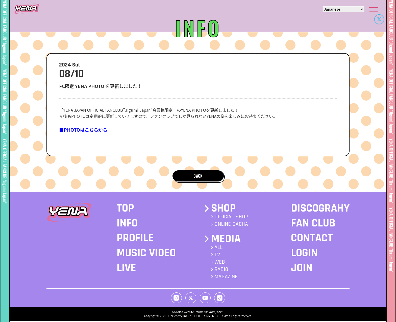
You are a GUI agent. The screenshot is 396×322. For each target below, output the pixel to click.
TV (217, 256)
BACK (198, 176)
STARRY (178, 313)
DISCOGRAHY (320, 209)
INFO (127, 224)
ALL (218, 248)
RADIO (221, 270)
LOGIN (304, 254)
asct (219, 313)
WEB (219, 263)
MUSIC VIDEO (146, 254)
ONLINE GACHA (231, 225)
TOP (125, 209)
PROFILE (135, 239)
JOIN (302, 269)
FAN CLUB (313, 224)
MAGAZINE (226, 278)
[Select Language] (343, 9)
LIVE (126, 269)
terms (199, 313)
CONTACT (312, 239)
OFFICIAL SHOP (231, 218)
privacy (210, 313)
